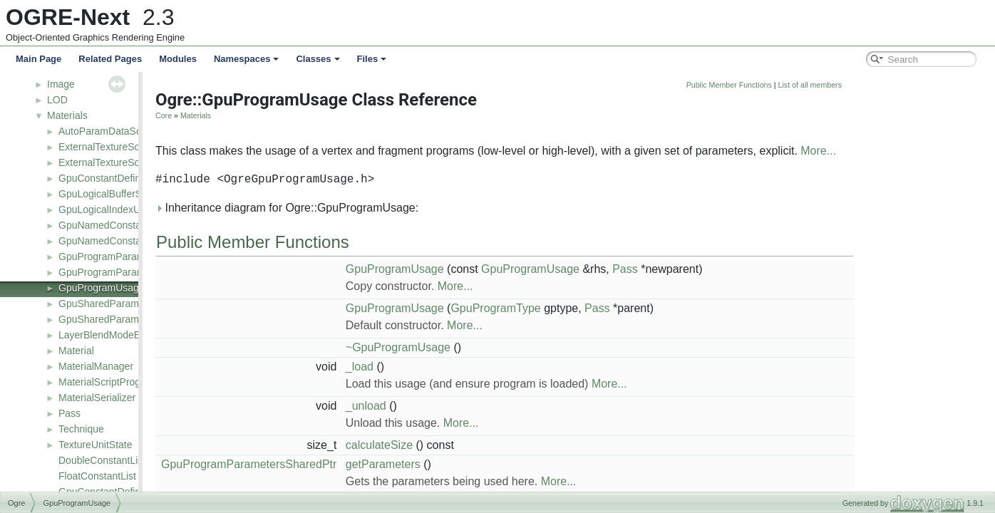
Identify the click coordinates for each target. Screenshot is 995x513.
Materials (67, 115)
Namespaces (246, 58)
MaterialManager (95, 366)
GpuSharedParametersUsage (124, 319)
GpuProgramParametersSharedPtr (350, 464)
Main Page (38, 58)
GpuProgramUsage (101, 288)
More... (920, 151)
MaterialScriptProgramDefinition (129, 382)
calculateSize (481, 445)
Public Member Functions (831, 85)
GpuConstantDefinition (108, 178)
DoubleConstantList (101, 460)
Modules (178, 58)
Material (76, 350)
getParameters (485, 464)
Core (265, 115)
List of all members (912, 85)
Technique (81, 429)
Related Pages (110, 58)
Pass (69, 413)
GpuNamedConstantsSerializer (127, 241)
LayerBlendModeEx (101, 335)
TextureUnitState (95, 444)
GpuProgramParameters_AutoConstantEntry (157, 272)
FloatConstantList (97, 476)
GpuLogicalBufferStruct (110, 194)
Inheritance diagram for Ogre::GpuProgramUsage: (388, 208)
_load (461, 367)
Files (372, 58)
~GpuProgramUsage (500, 347)
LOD (57, 99)
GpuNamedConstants (106, 225)
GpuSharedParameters (109, 303)
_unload (468, 406)
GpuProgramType (597, 308)
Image (61, 84)
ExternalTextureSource (109, 146)
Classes (317, 58)
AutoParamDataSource (109, 131)
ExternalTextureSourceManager (128, 162)
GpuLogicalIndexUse (104, 209)
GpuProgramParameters (112, 256)
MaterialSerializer (96, 397)
